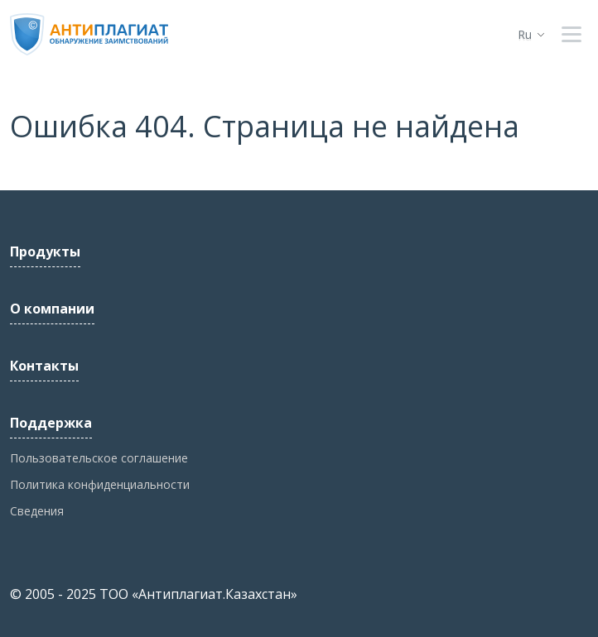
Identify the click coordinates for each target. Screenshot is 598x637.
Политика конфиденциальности (100, 484)
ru (525, 34)
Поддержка (51, 423)
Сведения (37, 511)
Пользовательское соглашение (99, 458)
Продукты (45, 251)
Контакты (44, 366)
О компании (52, 308)
